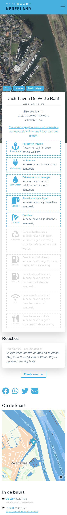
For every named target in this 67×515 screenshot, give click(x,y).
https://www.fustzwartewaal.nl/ (22, 511)
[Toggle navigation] (63, 6)
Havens (18, 88)
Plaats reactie (33, 374)
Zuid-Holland (34, 88)
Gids (7, 88)
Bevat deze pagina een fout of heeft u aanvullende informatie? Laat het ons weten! (33, 131)
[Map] (33, 78)
